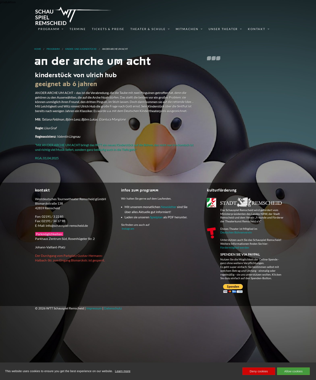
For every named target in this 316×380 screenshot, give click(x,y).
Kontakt (256, 29)
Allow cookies (293, 371)
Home (37, 49)
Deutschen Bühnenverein (236, 285)
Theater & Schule (148, 29)
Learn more (122, 371)
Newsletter (168, 260)
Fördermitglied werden (234, 300)
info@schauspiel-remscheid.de (67, 279)
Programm (48, 29)
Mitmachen (187, 29)
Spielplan (156, 270)
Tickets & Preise (108, 29)
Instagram (128, 281)
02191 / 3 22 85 (52, 270)
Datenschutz (113, 361)
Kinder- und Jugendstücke (81, 49)
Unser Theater (223, 29)
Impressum (94, 361)
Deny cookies (259, 371)
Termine (78, 29)
